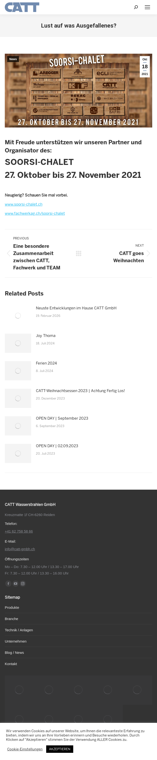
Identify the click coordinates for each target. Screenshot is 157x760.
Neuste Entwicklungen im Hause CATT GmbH (76, 308)
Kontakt (11, 664)
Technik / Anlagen (19, 630)
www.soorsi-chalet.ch (23, 204)
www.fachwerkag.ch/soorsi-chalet (35, 213)
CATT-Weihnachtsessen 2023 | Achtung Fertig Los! (80, 391)
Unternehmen (16, 641)
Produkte (12, 607)
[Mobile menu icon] (147, 7)
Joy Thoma (46, 335)
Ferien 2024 (46, 363)
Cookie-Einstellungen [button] (25, 749)
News (13, 59)
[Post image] (18, 315)
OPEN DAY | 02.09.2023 (57, 446)
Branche (11, 619)
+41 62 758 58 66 (19, 531)
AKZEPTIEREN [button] (59, 749)
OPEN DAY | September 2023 (62, 418)
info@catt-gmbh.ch (20, 549)
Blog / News (14, 652)
